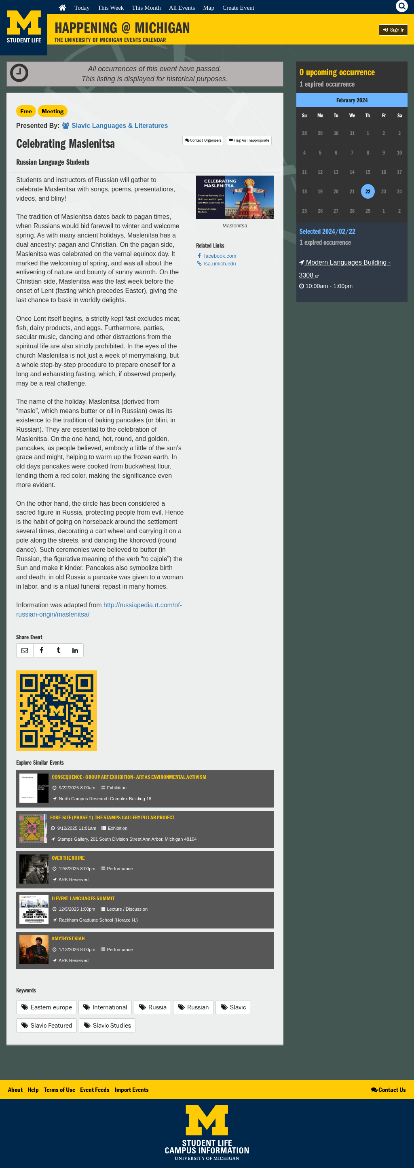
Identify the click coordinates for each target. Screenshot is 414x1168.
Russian (193, 1007)
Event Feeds (95, 1089)
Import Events (132, 1089)
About (15, 1089)
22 (367, 191)
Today (82, 7)
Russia (152, 1007)
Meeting (52, 111)
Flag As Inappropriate (248, 140)
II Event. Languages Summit (83, 898)
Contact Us (388, 1089)
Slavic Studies (107, 1025)
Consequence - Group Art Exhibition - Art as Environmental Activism (129, 777)
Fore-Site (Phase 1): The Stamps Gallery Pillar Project (112, 817)
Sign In (393, 29)
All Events (182, 7)
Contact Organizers (203, 140)
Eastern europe (46, 1007)
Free (26, 111)
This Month (146, 7)
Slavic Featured (46, 1025)
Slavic (233, 1007)
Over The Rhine (68, 857)
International (105, 1007)
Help (33, 1089)
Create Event (238, 7)
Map (208, 7)
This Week (111, 7)
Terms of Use (59, 1089)
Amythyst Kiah (68, 938)
